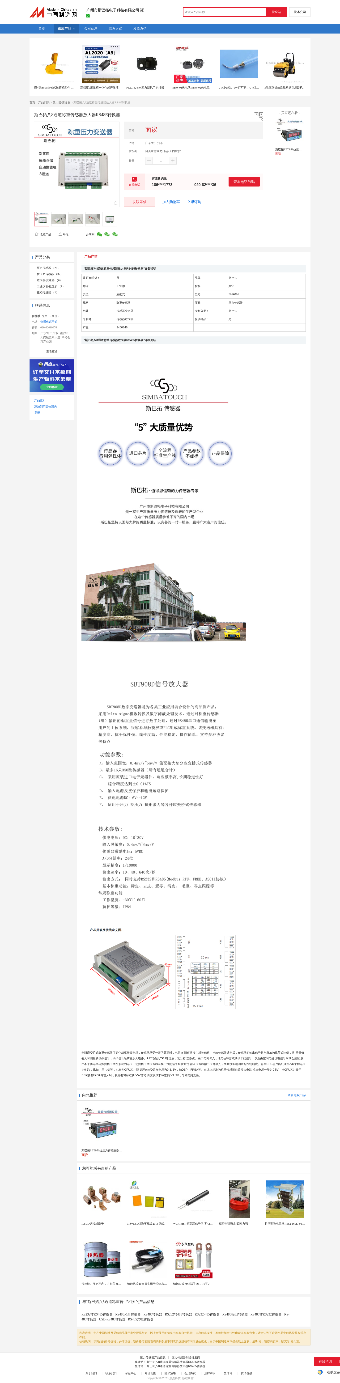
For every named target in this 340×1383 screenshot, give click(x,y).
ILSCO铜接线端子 (92, 1223)
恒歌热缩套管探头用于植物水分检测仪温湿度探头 (158, 1283)
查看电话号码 (244, 182)
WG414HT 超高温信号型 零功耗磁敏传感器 (200, 1223)
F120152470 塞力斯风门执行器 (145, 87)
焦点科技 (175, 1378)
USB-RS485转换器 (112, 1319)
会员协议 (190, 1373)
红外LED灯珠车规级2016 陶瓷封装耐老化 (153, 1223)
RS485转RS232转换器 (266, 1314)
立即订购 (194, 202)
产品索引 (40, 400)
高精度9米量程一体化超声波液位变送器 (105, 87)
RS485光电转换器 (140, 1319)
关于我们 (91, 1373)
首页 (32, 102)
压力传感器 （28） (48, 268)
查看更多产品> (297, 1095)
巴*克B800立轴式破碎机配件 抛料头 (56, 87)
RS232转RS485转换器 (97, 1314)
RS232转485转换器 (178, 1314)
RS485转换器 (152, 1314)
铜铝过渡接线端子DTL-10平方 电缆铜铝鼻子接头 (203, 1283)
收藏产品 (43, 234)
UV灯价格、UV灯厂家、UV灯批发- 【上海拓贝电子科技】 (255, 87)
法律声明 (210, 1373)
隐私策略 (170, 1373)
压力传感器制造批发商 (186, 1357)
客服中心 (130, 1373)
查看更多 (52, 351)
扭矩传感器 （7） (48, 292)
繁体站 (228, 1373)
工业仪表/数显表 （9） (51, 286)
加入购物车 (171, 202)
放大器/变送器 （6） (49, 280)
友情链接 (246, 1373)
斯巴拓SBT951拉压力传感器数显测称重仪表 (302, 149)
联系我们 (111, 1373)
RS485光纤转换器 (128, 1314)
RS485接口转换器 (235, 1314)
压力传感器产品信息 (153, 1357)
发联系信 (139, 202)
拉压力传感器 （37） (50, 274)
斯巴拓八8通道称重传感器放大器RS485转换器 (176, 1362)
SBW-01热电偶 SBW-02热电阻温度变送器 (198, 87)
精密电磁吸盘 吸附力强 (233, 1223)
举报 (63, 234)
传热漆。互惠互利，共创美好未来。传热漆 (108, 1283)
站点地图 (150, 1373)
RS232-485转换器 (207, 1314)
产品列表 (44, 102)
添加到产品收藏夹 (45, 406)
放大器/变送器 (61, 102)
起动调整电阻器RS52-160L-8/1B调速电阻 (290, 1223)
